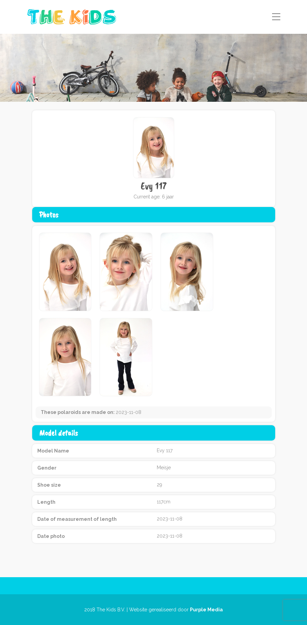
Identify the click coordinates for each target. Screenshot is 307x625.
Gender (46, 468)
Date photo (51, 536)
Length (46, 502)
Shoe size (49, 485)
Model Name (53, 451)
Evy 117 (154, 185)
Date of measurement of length (77, 519)
